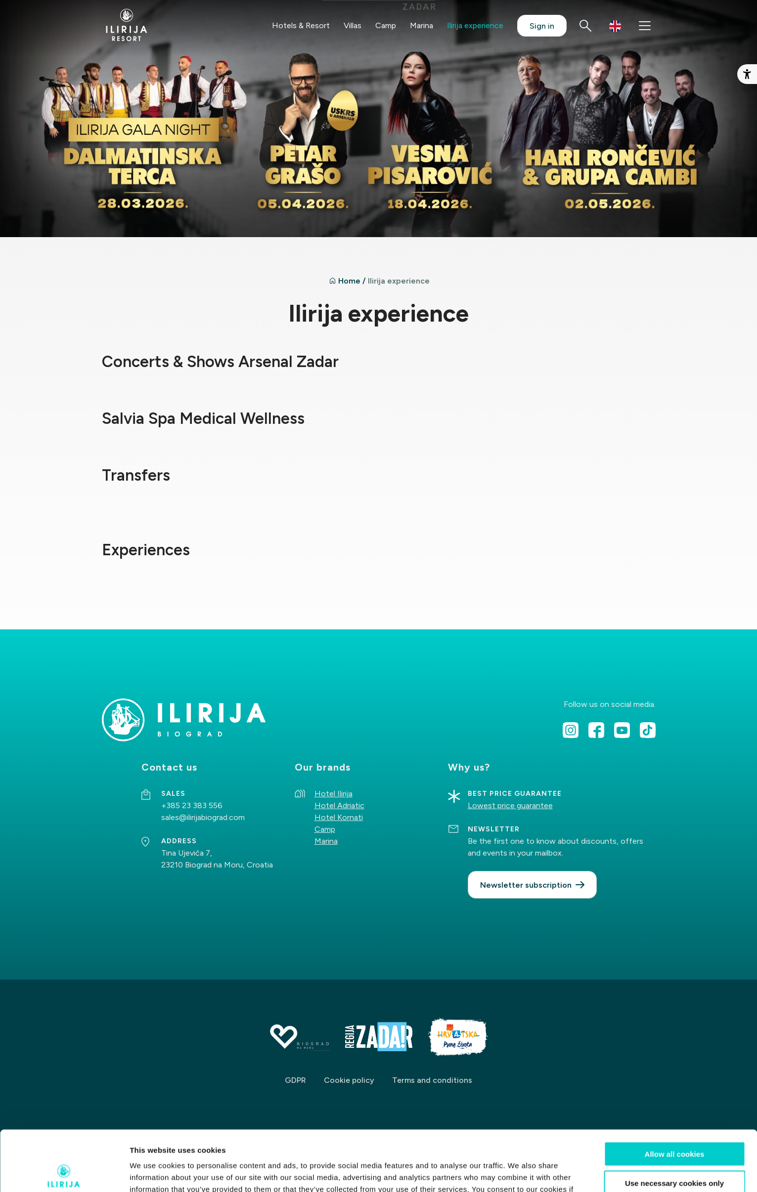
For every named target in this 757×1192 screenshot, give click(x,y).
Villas (352, 25)
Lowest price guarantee (510, 805)
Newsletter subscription (526, 885)
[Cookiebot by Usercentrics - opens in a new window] (64, 1172)
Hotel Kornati (338, 817)
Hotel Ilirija (333, 793)
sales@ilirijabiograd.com (203, 817)
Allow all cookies (675, 1093)
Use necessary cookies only (674, 1122)
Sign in (542, 26)
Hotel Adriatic (339, 805)
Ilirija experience (475, 25)
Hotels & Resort (301, 25)
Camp (385, 25)
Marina (421, 25)
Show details (519, 1172)
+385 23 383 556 (192, 805)
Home (349, 281)
